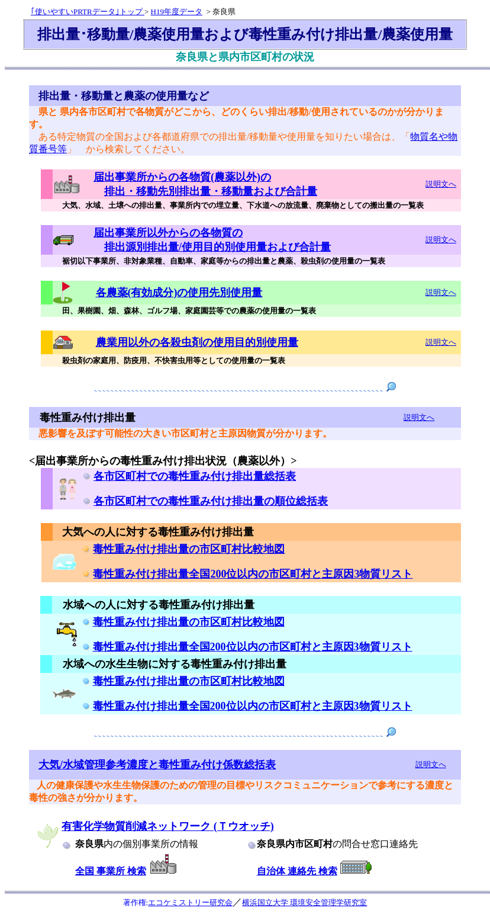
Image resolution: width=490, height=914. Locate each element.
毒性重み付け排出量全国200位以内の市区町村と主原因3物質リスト (252, 574)
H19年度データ (176, 11)
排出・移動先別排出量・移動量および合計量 (210, 191)
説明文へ (440, 183)
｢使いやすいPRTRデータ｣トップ (87, 11)
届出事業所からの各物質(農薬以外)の (182, 177)
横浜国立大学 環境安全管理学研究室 (304, 902)
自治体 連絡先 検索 (297, 871)
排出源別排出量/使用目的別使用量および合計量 (217, 247)
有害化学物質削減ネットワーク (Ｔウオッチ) (168, 826)
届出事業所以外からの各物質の (168, 233)
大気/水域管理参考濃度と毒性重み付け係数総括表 (157, 765)
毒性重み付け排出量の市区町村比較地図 (189, 549)
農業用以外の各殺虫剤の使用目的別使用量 (197, 342)
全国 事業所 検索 (110, 871)
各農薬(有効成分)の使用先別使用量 (179, 293)
